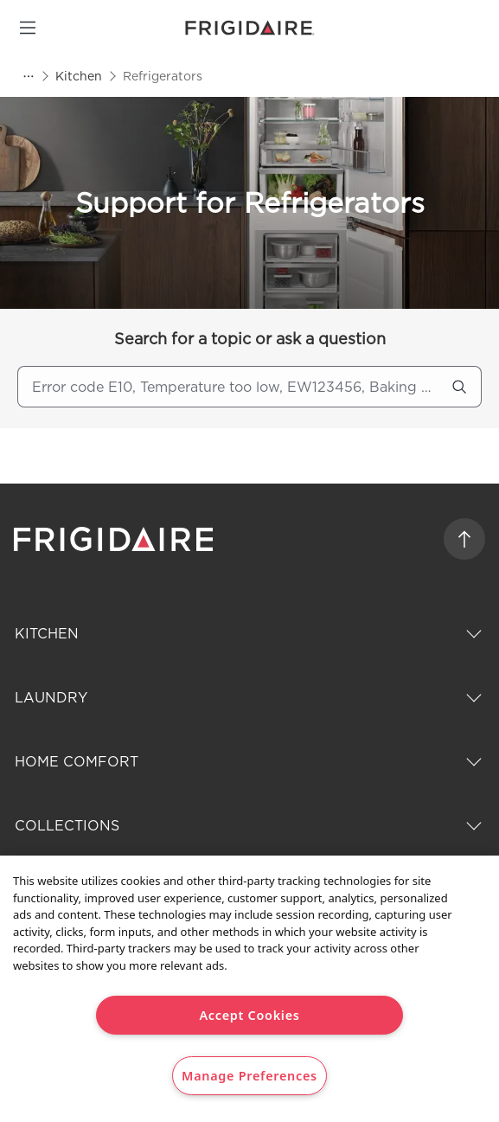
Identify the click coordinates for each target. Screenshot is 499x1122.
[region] (249, 989)
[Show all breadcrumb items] (28, 76)
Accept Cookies (249, 1015)
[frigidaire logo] (115, 539)
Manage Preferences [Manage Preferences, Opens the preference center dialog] (249, 1076)
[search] (459, 386)
